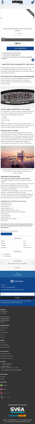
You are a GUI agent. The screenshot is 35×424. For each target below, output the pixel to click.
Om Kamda (3, 342)
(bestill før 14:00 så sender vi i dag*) (9, 367)
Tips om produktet (6, 234)
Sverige (3, 385)
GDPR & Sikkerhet (4, 347)
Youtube (2, 379)
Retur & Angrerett (4, 332)
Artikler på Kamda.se (5, 353)
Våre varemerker (4, 345)
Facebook (2, 376)
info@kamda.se (4, 311)
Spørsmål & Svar (4, 328)
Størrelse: (3, 37)
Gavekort (2, 337)
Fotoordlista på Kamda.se (6, 356)
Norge (3, 389)
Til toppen (17, 274)
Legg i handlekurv (20, 48)
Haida (19, 33)
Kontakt (2, 334)
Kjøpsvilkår (2, 330)
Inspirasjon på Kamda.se (6, 358)
